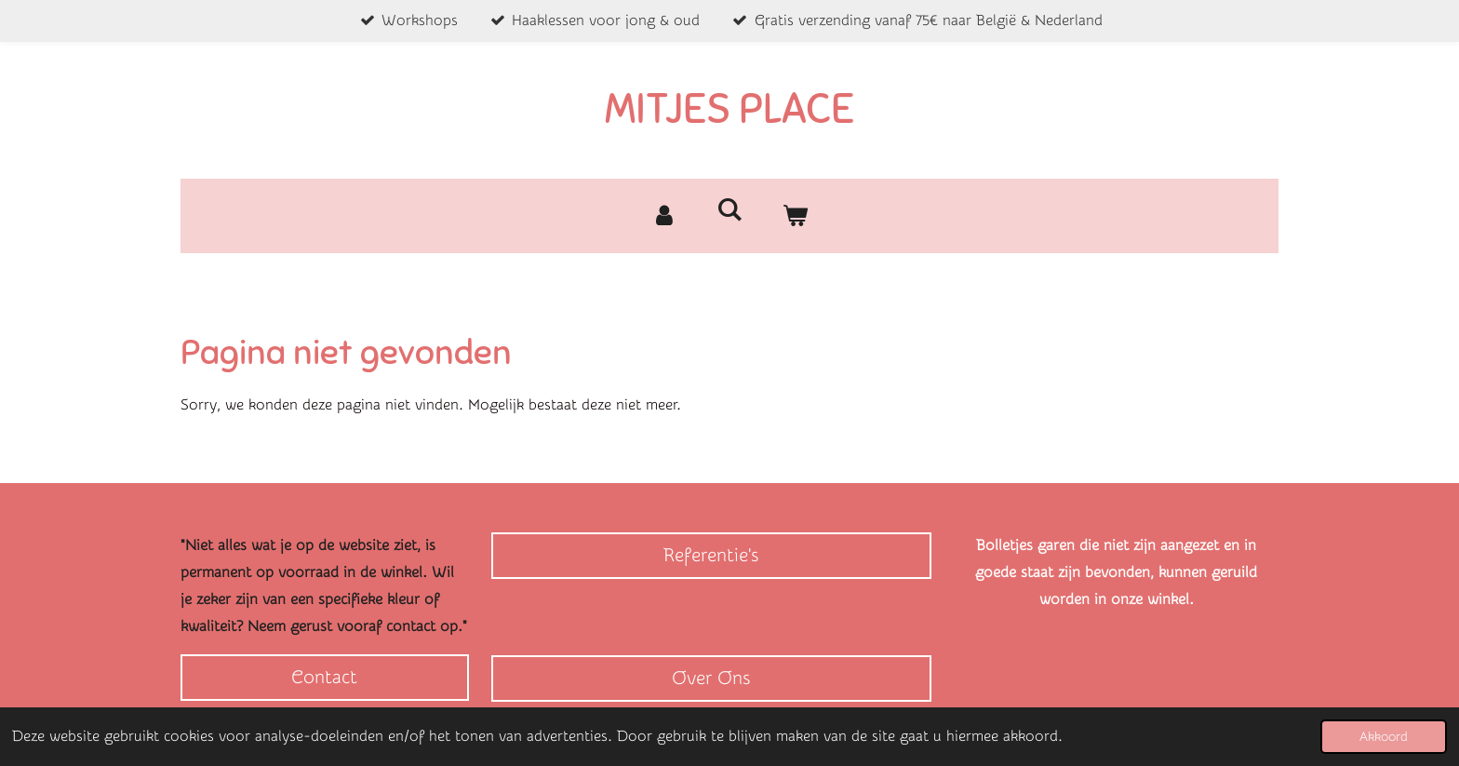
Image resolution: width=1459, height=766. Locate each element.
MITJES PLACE (729, 109)
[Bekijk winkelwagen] (795, 216)
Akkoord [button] (1383, 737)
